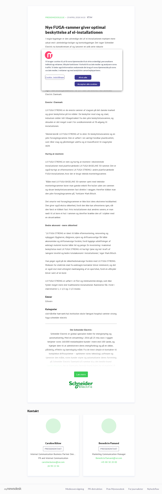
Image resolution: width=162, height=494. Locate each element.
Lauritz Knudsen (54, 365)
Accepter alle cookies (87, 84)
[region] (82, 70)
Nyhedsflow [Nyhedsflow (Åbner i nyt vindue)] (153, 489)
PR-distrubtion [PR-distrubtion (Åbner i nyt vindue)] (95, 489)
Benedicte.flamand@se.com (109, 458)
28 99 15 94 (53, 466)
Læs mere (81, 374)
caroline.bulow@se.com (53, 462)
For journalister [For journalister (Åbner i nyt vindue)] (135, 489)
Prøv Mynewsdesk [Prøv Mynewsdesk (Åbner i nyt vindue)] (115, 489)
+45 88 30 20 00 (109, 462)
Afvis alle (83, 77)
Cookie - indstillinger (54, 77)
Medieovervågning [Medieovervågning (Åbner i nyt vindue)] (74, 489)
